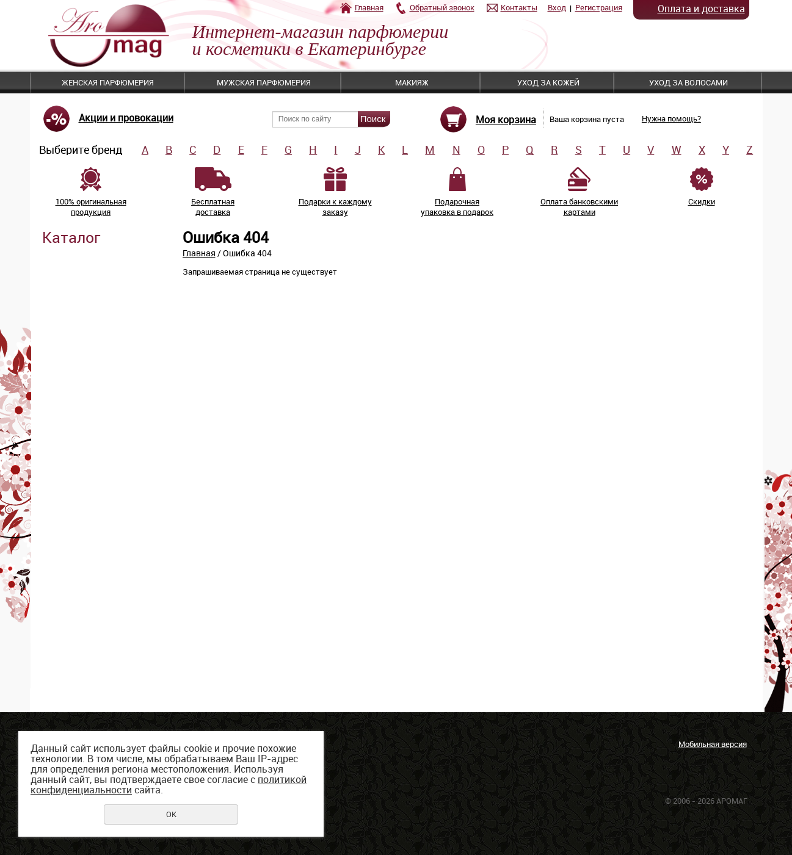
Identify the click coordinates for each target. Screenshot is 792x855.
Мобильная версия (712, 744)
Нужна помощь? (671, 118)
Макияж (412, 82)
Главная (369, 7)
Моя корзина (506, 120)
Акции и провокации (126, 118)
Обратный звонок (442, 7)
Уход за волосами (688, 82)
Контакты (519, 7)
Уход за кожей (548, 82)
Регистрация (598, 7)
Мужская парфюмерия (264, 82)
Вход (557, 7)
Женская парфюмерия (108, 82)
